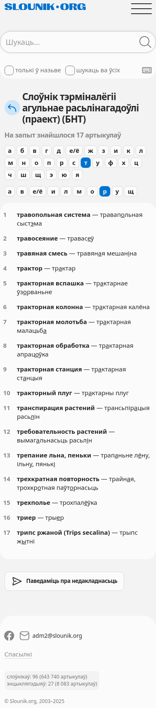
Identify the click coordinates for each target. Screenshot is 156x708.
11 (6, 407)
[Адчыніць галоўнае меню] (141, 8)
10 (6, 392)
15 (6, 502)
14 (6, 478)
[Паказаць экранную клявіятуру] (147, 70)
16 (6, 517)
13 (6, 455)
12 (6, 431)
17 (6, 532)
